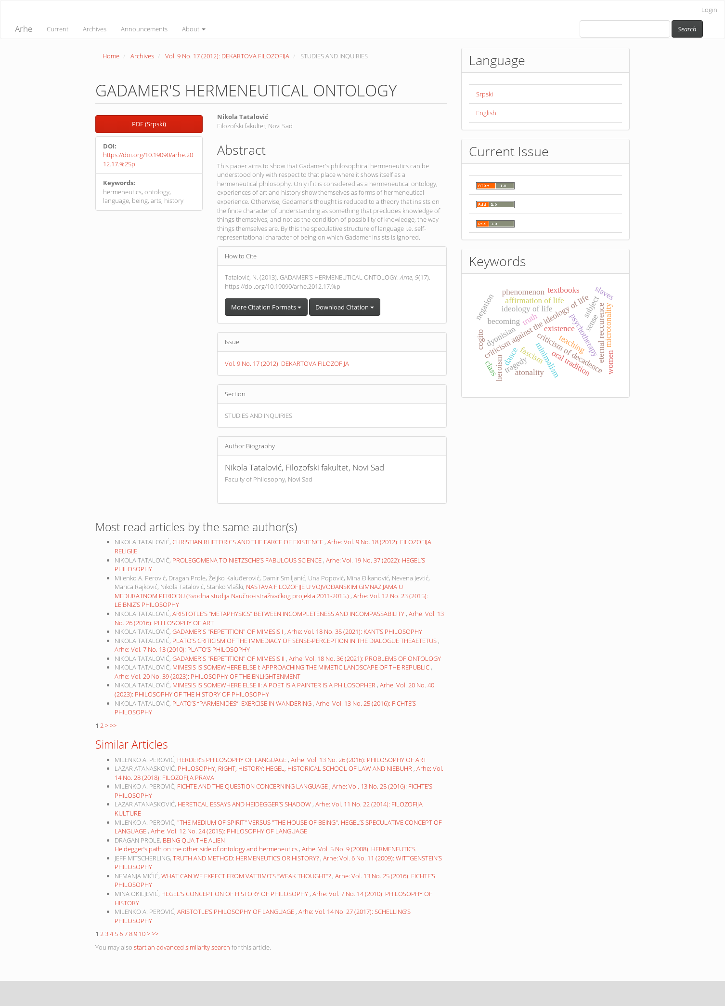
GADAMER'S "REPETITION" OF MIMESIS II (229, 658)
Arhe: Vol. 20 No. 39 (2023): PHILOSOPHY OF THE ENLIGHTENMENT (207, 676)
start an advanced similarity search (182, 947)
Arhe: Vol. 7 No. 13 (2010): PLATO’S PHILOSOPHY (182, 649)
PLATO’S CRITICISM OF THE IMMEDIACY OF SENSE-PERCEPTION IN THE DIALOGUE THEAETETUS (305, 640)
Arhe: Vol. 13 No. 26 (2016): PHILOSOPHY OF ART (359, 759)
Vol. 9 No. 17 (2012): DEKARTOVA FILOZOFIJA (227, 56)
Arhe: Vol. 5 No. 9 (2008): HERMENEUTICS (358, 849)
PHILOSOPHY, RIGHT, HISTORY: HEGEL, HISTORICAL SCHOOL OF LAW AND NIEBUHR (296, 768)
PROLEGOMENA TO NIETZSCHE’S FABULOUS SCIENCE (247, 560)
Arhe (23, 28)
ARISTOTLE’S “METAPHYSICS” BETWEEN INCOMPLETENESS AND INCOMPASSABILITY (289, 613)
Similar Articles (131, 744)
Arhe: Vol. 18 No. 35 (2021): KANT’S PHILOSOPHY (354, 631)
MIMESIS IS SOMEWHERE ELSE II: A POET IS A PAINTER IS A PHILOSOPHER (274, 685)
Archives (94, 29)
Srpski (484, 94)
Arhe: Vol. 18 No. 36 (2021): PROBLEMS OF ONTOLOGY (365, 658)
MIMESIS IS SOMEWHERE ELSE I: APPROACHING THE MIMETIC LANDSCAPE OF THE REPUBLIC (301, 667)
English (486, 112)
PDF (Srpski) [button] (149, 124)
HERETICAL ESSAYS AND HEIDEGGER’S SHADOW (245, 804)
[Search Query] (625, 29)
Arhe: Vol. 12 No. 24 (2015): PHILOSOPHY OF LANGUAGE (229, 831)
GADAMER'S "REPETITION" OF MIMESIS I (228, 631)
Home (111, 56)
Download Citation (344, 307)
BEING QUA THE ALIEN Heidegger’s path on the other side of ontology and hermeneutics (207, 845)
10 (142, 933)
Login (709, 9)
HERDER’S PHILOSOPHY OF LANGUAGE (232, 759)
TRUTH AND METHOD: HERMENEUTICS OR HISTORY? (246, 858)
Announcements (144, 29)
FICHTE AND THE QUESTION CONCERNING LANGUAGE (253, 786)
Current (57, 29)
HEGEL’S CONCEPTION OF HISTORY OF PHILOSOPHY (235, 893)
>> (113, 725)
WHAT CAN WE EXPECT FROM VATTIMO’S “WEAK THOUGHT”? (246, 876)
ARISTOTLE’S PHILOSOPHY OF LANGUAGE (236, 911)
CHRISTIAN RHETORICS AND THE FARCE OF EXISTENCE (248, 541)
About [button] (194, 29)
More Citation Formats (266, 307)
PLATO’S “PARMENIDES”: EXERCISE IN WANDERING (242, 703)
